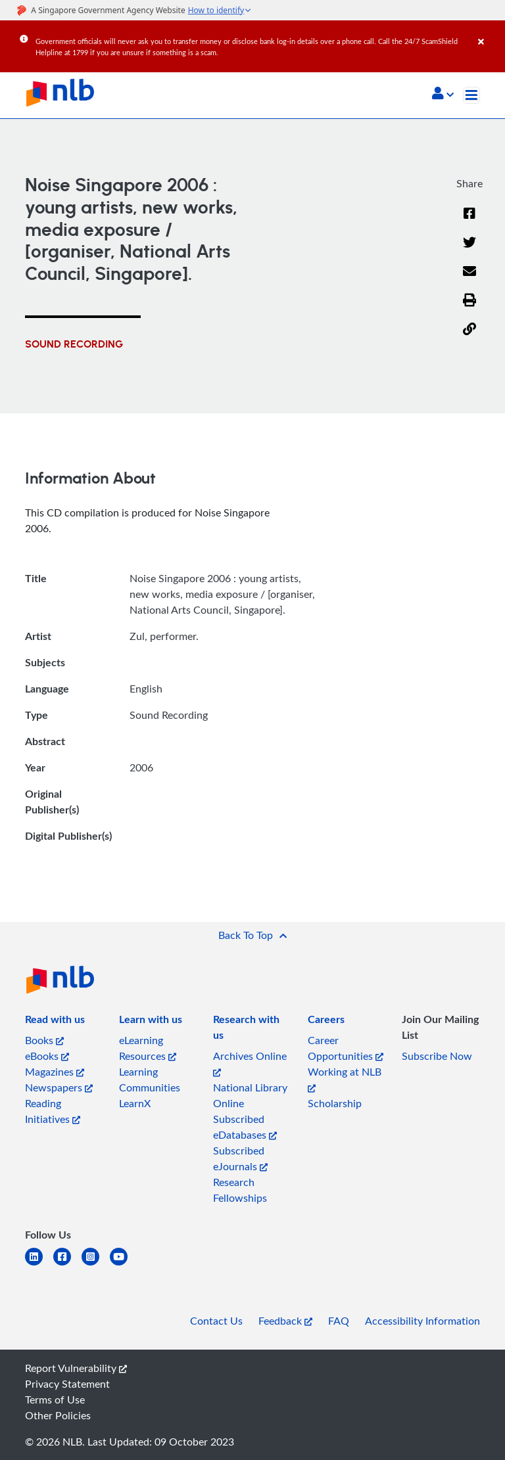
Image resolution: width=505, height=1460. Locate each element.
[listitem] (55, 1021)
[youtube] (124, 1264)
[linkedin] (39, 1264)
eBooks (47, 1056)
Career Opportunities (345, 1048)
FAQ (338, 1320)
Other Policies (58, 1415)
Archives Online (250, 1063)
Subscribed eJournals (240, 1158)
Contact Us (216, 1320)
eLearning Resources (147, 1048)
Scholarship (335, 1103)
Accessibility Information (422, 1320)
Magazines (54, 1071)
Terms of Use (55, 1399)
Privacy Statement (67, 1384)
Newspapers (59, 1087)
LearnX (135, 1103)
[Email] (469, 279)
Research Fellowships (240, 1190)
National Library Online (250, 1095)
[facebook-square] (67, 1264)
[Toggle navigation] (471, 95)
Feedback (285, 1320)
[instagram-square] (96, 1264)
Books (44, 1040)
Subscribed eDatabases (245, 1127)
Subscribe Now (437, 1056)
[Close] (489, 32)
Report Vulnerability (76, 1368)
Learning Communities (149, 1079)
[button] (443, 95)
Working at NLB (344, 1078)
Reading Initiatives (52, 1111)
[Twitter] (469, 250)
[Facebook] (469, 221)
